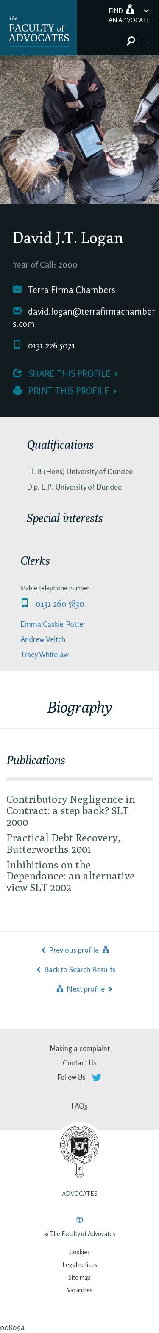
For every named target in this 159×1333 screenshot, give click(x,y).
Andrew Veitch (42, 639)
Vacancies (79, 1290)
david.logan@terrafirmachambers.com (84, 317)
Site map (79, 1277)
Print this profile (61, 391)
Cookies (79, 1252)
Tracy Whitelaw (44, 654)
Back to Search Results (79, 969)
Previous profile (80, 949)
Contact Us (80, 1062)
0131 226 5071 (44, 345)
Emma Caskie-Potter (53, 623)
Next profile (80, 988)
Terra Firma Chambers (64, 290)
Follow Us (79, 1077)
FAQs (79, 1105)
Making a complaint (80, 1048)
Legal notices (79, 1265)
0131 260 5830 (52, 603)
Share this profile (61, 373)
